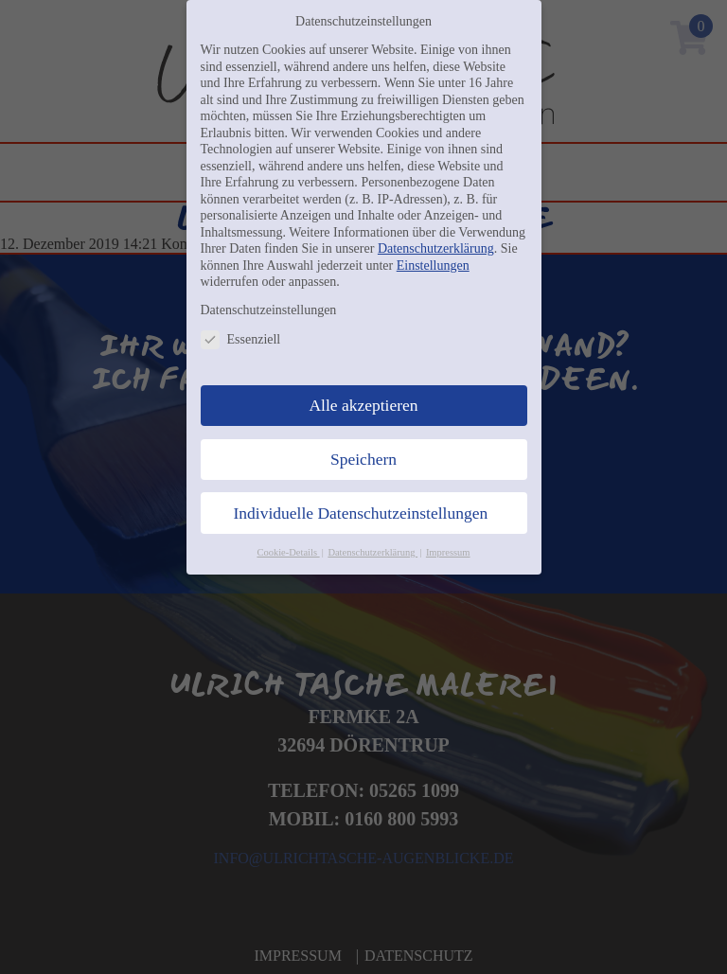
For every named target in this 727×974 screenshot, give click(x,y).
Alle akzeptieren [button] (363, 405)
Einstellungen (433, 265)
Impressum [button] (448, 552)
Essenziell (241, 339)
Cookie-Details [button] (288, 552)
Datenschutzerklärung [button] (372, 552)
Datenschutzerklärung (436, 248)
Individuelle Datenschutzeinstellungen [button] (361, 513)
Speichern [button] (363, 459)
